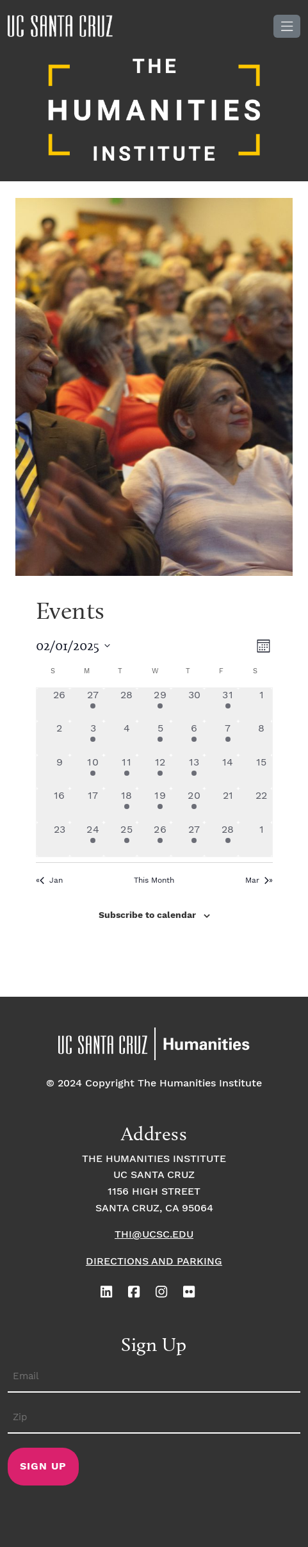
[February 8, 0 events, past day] (262, 738)
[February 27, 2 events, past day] (194, 839)
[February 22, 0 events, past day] (262, 806)
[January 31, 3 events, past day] (228, 705)
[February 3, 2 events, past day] (93, 738)
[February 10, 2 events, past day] (93, 772)
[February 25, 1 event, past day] (127, 839)
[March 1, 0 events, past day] (262, 839)
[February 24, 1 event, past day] (93, 839)
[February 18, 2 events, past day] (127, 806)
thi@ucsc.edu (154, 1234)
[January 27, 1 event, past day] (93, 705)
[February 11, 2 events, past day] (127, 772)
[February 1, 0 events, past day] (262, 705)
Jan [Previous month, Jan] (51, 880)
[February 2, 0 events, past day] (60, 738)
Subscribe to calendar (147, 915)
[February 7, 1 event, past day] (228, 738)
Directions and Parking (154, 1261)
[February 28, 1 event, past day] (228, 839)
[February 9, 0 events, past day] (60, 772)
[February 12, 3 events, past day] (160, 772)
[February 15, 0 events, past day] (262, 772)
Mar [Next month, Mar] (257, 880)
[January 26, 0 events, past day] (60, 705)
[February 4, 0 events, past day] (127, 738)
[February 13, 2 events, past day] (194, 772)
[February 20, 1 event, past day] (194, 806)
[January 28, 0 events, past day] (127, 705)
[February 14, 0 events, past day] (228, 772)
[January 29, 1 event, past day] (160, 705)
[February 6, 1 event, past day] (194, 738)
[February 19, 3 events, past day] (160, 806)
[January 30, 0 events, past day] (194, 705)
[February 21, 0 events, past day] (228, 806)
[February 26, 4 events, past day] (160, 839)
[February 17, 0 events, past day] (93, 806)
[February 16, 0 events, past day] (60, 806)
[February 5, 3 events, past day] (160, 738)
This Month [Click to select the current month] (154, 880)
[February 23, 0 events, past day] (60, 839)
